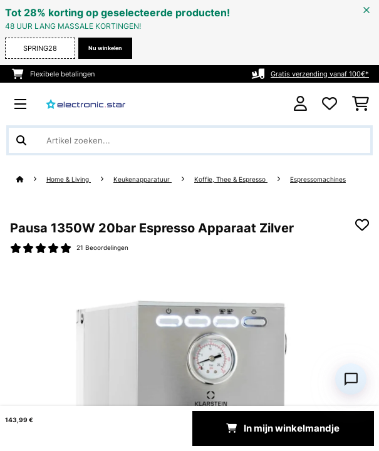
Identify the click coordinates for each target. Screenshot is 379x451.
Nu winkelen (105, 47)
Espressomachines (318, 179)
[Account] (300, 104)
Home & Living (68, 179)
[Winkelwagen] (360, 104)
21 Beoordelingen (102, 248)
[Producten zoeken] (189, 140)
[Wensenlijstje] (329, 104)
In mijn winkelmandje (283, 428)
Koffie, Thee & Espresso (230, 179)
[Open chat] (350, 379)
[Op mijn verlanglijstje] (362, 225)
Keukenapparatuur (142, 179)
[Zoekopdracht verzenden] (21, 140)
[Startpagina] (31, 179)
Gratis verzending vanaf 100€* (320, 74)
